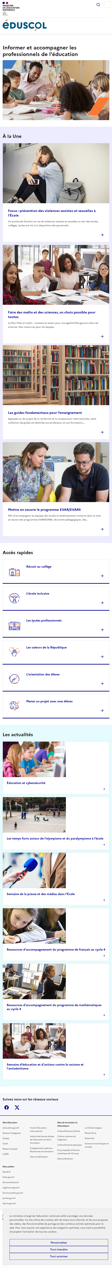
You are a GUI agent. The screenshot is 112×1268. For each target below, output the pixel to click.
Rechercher (98, 4)
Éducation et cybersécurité (26, 783)
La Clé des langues (93, 1127)
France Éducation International (38, 1129)
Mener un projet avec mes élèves (49, 701)
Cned (5, 1143)
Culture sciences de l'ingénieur (66, 1138)
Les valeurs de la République (46, 647)
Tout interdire (58, 1249)
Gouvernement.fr (11, 1182)
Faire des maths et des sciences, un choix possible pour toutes (51, 314)
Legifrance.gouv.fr (11, 1187)
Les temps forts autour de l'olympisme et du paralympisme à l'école (55, 838)
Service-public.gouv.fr (13, 1192)
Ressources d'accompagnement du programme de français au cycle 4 (56, 949)
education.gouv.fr (11, 1127)
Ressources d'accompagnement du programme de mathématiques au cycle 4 (54, 1007)
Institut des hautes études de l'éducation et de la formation (42, 1139)
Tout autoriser (59, 1256)
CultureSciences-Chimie (68, 1131)
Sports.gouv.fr (9, 1203)
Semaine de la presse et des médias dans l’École (41, 894)
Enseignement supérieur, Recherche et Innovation (41, 1150)
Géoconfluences (65, 1158)
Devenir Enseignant (12, 1133)
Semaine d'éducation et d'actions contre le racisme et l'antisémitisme (45, 1066)
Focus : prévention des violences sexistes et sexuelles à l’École (52, 213)
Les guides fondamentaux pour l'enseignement (45, 412)
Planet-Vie (89, 1138)
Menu (107, 4)
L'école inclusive (37, 593)
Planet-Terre (90, 1133)
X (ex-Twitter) (17, 1107)
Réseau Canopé (10, 1148)
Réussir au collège (38, 566)
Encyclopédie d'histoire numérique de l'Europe (68, 1152)
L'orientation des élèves (43, 674)
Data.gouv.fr (8, 1177)
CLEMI (6, 1154)
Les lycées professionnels (44, 620)
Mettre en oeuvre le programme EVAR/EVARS (44, 509)
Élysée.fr (7, 1171)
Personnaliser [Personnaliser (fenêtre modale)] (59, 1243)
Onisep (6, 1138)
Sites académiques (39, 1156)
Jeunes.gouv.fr (9, 1198)
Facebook (7, 1107)
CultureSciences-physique (69, 1144)
